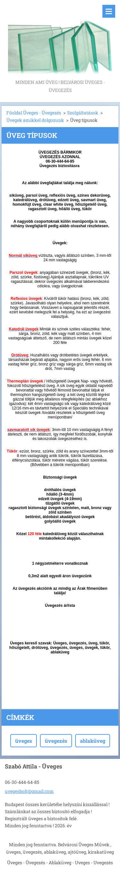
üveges (23, 740)
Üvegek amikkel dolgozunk (35, 120)
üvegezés (56, 740)
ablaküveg (92, 740)
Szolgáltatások (82, 113)
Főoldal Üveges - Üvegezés (33, 113)
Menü (108, 11)
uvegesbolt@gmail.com (29, 791)
